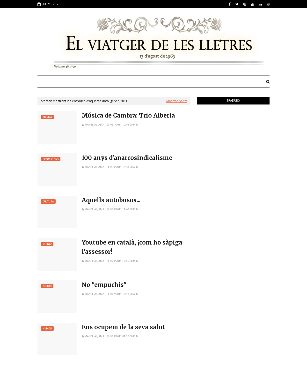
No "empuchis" (104, 285)
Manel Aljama (94, 124)
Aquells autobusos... (111, 200)
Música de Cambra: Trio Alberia (128, 115)
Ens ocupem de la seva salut (123, 327)
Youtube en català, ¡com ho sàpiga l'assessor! (132, 247)
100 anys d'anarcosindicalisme (127, 158)
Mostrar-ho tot (176, 101)
